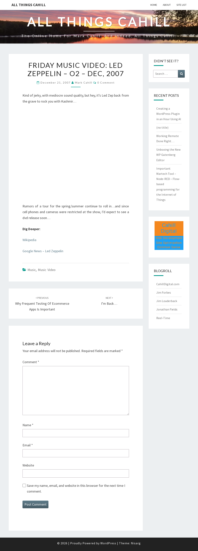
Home (153, 5)
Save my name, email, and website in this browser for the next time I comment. (76, 488)
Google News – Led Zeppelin (42, 251)
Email (27, 445)
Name (27, 425)
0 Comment (106, 82)
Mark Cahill (83, 82)
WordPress (108, 543)
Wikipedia (29, 240)
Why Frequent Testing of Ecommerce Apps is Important (42, 303)
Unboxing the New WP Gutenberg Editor (168, 155)
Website (28, 465)
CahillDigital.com (167, 284)
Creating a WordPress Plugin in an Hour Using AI (168, 114)
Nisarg (136, 543)
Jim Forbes (163, 292)
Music (31, 270)
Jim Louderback (166, 301)
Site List (181, 5)
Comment (30, 362)
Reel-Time (163, 318)
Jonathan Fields (166, 309)
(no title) (162, 127)
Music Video (47, 270)
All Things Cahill (29, 4)
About (167, 5)
